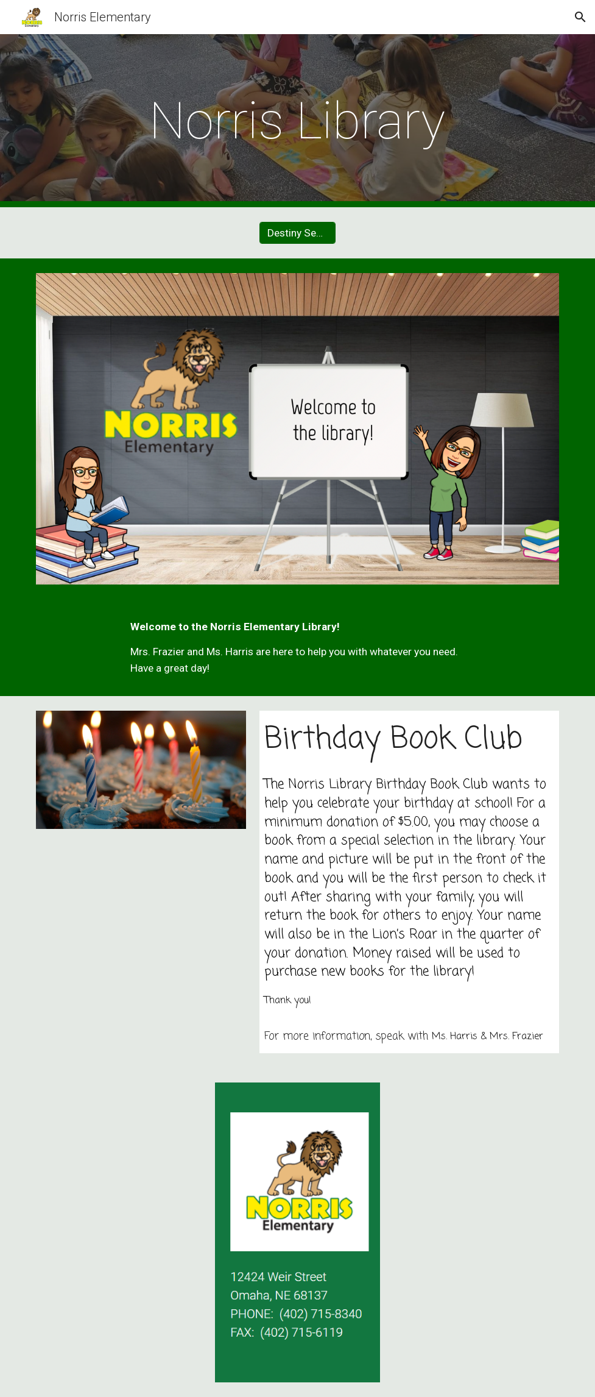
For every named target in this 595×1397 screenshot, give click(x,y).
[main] (297, 121)
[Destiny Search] (297, 233)
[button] (580, 17)
